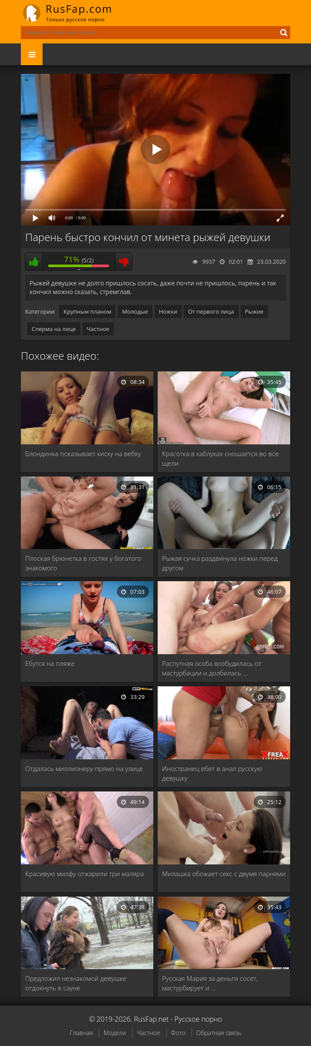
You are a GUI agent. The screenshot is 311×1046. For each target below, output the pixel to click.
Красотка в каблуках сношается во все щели (220, 458)
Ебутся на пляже (50, 663)
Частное (98, 329)
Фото (178, 1033)
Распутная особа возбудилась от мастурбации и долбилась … (211, 668)
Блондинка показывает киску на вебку (83, 453)
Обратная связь (219, 1033)
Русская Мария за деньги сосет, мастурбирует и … (210, 983)
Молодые (135, 311)
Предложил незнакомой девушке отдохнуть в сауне (75, 983)
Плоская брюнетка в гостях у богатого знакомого (83, 563)
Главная (81, 1033)
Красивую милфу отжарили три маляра (84, 873)
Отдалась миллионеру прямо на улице (84, 768)
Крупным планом (87, 311)
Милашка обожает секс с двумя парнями (223, 873)
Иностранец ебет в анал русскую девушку (212, 773)
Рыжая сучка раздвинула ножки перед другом (220, 563)
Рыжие (254, 311)
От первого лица (211, 311)
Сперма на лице (54, 329)
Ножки (168, 311)
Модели (114, 1033)
